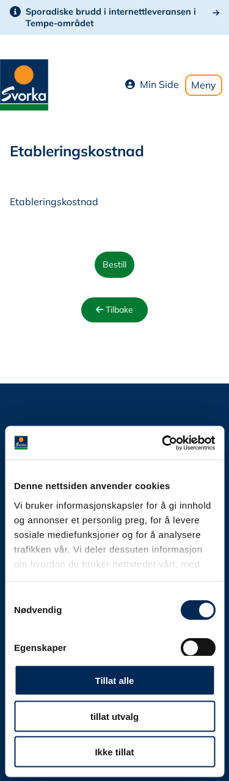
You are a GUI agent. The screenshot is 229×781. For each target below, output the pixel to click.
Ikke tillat (114, 752)
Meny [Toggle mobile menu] (203, 85)
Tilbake (114, 309)
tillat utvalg (114, 716)
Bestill (114, 264)
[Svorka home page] (24, 84)
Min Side (152, 84)
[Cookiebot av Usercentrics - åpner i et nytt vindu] (163, 443)
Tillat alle (114, 680)
